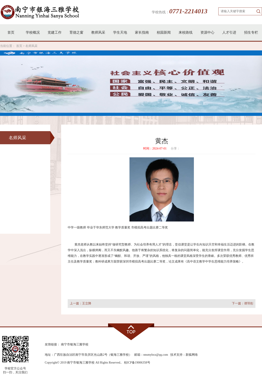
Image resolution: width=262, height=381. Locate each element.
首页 (10, 32)
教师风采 (98, 32)
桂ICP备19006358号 (137, 362)
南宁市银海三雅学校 (74, 344)
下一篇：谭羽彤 (242, 303)
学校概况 (33, 32)
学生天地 (120, 32)
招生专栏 (251, 32)
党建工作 (55, 32)
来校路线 (186, 32)
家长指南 (142, 32)
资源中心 (207, 32)
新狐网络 (192, 354)
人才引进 (229, 32)
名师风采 (31, 46)
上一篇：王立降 (80, 303)
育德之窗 (76, 32)
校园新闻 (164, 32)
